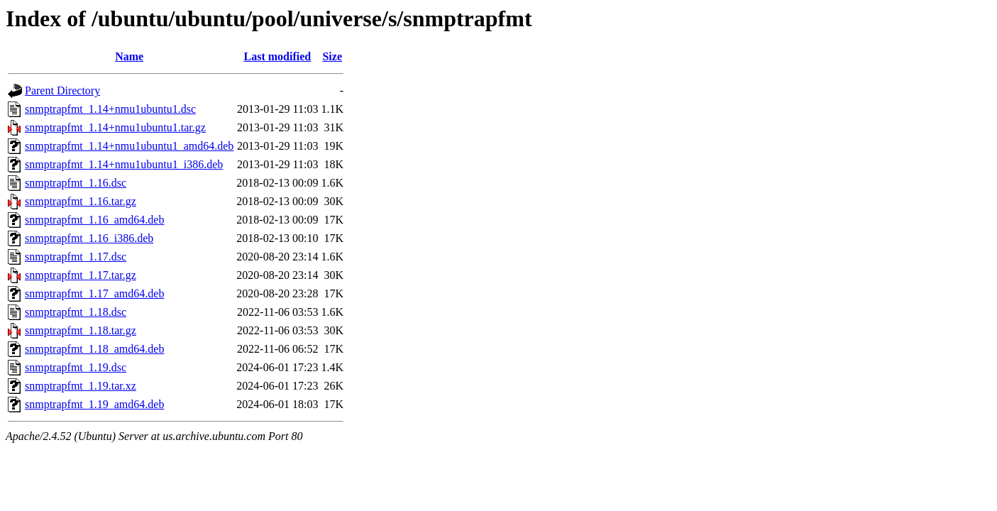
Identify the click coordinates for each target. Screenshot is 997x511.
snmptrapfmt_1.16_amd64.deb (94, 220)
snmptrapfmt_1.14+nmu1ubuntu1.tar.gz (115, 127)
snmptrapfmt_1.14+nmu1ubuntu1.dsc (110, 109)
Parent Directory (62, 90)
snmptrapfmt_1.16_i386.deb (89, 238)
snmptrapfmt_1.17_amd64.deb (94, 293)
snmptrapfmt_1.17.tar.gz (80, 275)
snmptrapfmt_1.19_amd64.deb (94, 404)
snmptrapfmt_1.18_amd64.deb (94, 349)
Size (332, 56)
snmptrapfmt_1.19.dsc (75, 367)
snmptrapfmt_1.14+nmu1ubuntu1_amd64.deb (129, 146)
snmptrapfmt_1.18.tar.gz (80, 330)
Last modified (278, 56)
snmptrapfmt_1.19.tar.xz (80, 386)
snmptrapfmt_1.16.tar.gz (80, 201)
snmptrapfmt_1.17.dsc (75, 257)
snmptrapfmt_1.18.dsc (75, 312)
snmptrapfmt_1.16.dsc (75, 183)
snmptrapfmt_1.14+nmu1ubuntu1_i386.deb (124, 164)
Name (129, 56)
